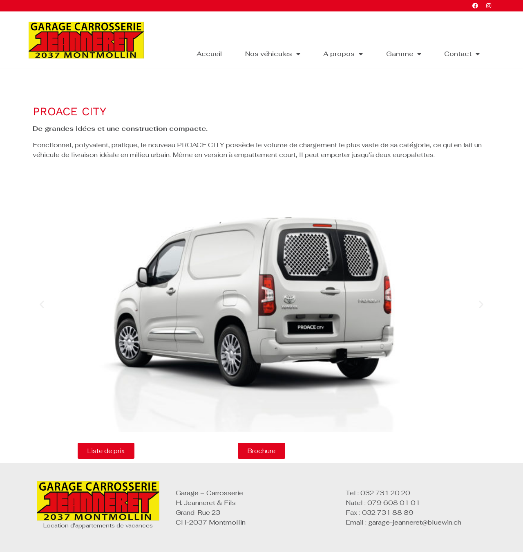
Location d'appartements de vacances (98, 525)
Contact (462, 53)
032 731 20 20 (385, 493)
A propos (343, 53)
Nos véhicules (272, 53)
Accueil (209, 53)
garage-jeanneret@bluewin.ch (414, 522)
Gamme (403, 53)
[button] (42, 304)
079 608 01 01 (393, 502)
